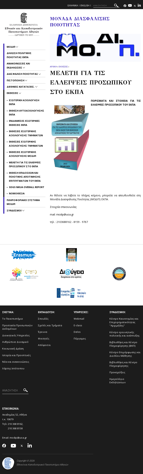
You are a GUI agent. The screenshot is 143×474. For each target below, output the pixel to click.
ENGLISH (84, 5)
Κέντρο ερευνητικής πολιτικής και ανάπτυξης (124, 334)
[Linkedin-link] (139, 5)
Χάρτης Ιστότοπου (13, 368)
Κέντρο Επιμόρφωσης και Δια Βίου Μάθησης (124, 354)
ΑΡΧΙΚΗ (53, 66)
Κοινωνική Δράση (13, 348)
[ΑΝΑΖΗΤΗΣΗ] (106, 6)
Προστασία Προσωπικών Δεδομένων (17, 327)
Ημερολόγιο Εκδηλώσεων (117, 380)
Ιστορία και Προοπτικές (16, 355)
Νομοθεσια (17, 193)
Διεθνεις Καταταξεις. (21, 86)
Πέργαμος (80, 338)
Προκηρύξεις (117, 372)
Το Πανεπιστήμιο (12, 318)
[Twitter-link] (135, 5)
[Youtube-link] (130, 5)
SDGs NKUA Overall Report (26, 187)
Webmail (79, 318)
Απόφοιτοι (44, 345)
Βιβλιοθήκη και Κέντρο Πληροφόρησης (123, 364)
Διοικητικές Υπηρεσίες (16, 335)
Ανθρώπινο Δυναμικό (15, 342)
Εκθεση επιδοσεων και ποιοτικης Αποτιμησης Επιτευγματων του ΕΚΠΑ (25, 176)
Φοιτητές (43, 338)
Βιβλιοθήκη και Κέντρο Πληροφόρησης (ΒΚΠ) (123, 344)
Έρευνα (42, 332)
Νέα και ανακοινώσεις (15, 361)
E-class (78, 325)
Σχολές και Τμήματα (50, 325)
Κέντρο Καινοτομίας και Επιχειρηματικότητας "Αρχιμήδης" (123, 322)
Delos (77, 332)
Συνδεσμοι (14, 210)
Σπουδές (43, 318)
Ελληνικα (73, 5)
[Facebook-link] (125, 5)
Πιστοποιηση (16, 80)
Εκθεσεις (63, 66)
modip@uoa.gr (19, 437)
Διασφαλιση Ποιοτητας (23, 74)
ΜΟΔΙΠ (11, 46)
